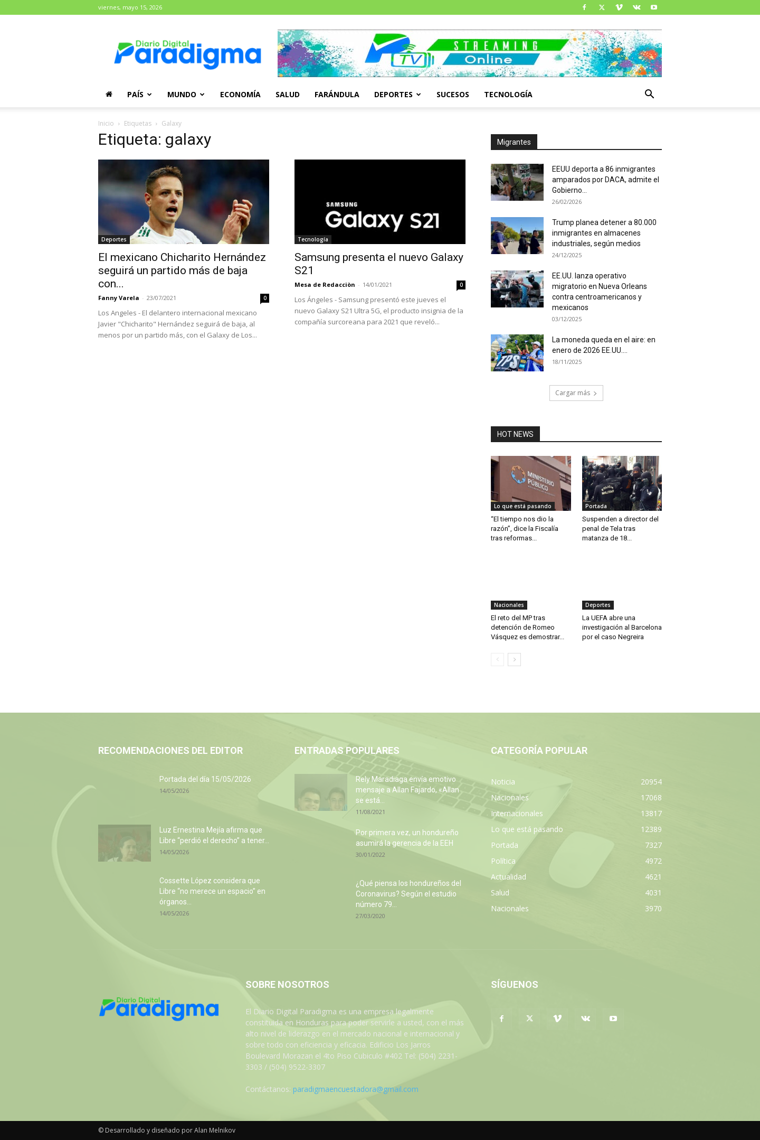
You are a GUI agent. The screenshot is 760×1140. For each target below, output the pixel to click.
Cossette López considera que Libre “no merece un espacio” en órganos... (212, 891)
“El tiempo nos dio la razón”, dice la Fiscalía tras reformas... (524, 528)
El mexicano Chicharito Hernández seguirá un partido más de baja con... (182, 270)
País (139, 94)
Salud (288, 94)
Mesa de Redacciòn (324, 284)
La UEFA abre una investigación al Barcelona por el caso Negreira (622, 627)
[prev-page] (497, 659)
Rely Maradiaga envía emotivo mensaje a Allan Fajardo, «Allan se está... (407, 790)
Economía (240, 94)
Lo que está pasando (523, 506)
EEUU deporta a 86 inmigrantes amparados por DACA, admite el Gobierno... (605, 179)
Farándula (337, 94)
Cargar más (576, 392)
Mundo (186, 94)
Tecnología (508, 94)
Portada (596, 506)
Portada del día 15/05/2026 (205, 779)
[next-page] (514, 659)
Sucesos (452, 94)
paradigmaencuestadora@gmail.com (356, 1089)
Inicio (106, 123)
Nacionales (509, 605)
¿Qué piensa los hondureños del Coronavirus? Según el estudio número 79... (408, 894)
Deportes (397, 94)
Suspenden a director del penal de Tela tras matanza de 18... (620, 528)
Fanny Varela (118, 298)
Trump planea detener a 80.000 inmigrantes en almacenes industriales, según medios (604, 233)
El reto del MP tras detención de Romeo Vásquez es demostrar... (527, 627)
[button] (649, 95)
